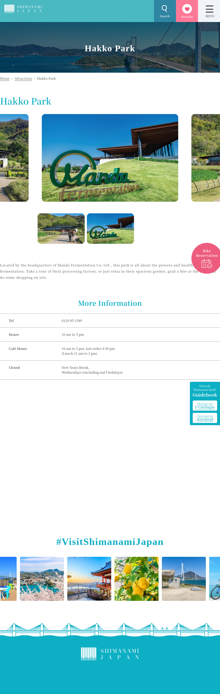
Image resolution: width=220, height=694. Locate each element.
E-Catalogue (205, 405)
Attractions (23, 78)
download (205, 418)
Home (5, 78)
